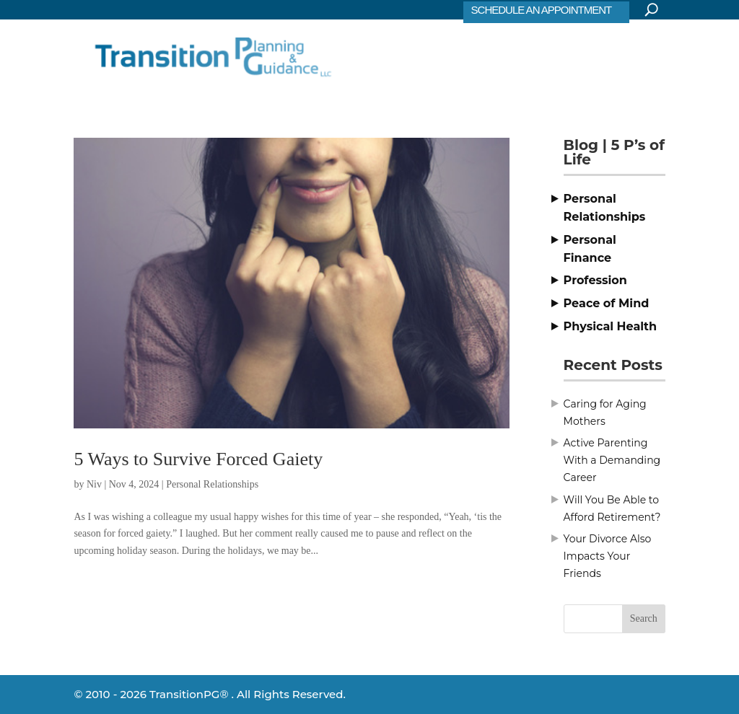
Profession (595, 280)
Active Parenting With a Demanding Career (612, 460)
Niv (94, 484)
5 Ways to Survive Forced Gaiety (198, 459)
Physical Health (610, 326)
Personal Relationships (212, 484)
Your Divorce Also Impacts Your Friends (608, 556)
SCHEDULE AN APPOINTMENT (541, 10)
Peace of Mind (607, 303)
